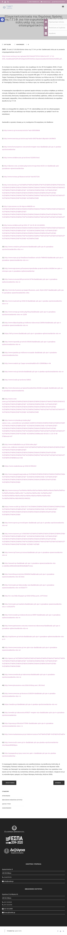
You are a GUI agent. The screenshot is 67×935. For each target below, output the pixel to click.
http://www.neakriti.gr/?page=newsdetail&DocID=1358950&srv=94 (28, 363)
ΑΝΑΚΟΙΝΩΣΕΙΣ (20, 44)
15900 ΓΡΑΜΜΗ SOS (34, 1)
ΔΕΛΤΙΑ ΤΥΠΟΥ (6, 804)
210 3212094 (7, 905)
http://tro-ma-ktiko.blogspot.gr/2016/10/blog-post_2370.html (26, 596)
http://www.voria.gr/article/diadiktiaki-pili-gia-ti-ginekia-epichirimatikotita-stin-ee (34, 372)
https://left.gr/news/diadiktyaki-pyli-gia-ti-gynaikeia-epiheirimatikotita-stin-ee (33, 333)
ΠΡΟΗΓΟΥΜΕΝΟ (10, 782)
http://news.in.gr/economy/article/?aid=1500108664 (22, 130)
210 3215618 (7, 902)
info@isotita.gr (46, 1)
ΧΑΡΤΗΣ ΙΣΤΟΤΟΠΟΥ (58, 1)
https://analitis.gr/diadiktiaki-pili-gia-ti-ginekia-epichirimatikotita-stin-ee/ (31, 704)
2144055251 (7, 877)
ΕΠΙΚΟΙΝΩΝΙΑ (6, 795)
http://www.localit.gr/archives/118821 (18, 380)
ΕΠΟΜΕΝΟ (58, 782)
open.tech (18, 931)
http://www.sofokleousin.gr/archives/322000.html (22, 158)
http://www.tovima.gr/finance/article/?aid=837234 (22, 177)
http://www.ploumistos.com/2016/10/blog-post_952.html (25, 685)
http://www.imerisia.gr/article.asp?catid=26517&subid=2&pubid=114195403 (30, 138)
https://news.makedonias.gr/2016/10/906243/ (21, 466)
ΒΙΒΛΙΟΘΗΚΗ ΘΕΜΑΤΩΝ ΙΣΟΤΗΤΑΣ (12, 800)
